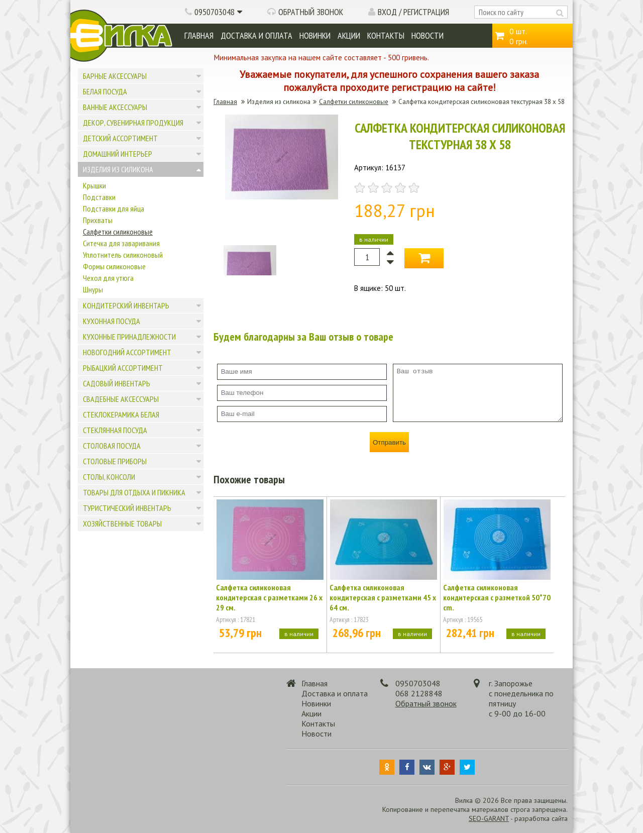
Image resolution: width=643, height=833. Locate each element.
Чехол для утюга (108, 278)
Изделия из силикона (118, 169)
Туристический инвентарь (127, 508)
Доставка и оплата (256, 35)
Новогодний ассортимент (127, 352)
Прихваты (98, 220)
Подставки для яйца (113, 208)
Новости (427, 35)
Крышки (94, 185)
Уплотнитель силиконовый (123, 255)
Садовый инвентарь (116, 383)
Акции (349, 35)
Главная (198, 35)
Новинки (315, 35)
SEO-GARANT (489, 818)
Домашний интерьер (117, 154)
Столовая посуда (112, 446)
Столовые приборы (115, 461)
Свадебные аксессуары (121, 399)
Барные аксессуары (115, 76)
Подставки (99, 197)
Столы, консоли (109, 477)
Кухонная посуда (111, 321)
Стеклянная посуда (115, 430)
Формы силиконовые (114, 266)
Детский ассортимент (120, 138)
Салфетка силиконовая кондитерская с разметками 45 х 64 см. (383, 597)
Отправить (389, 442)
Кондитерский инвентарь (126, 305)
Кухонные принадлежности (129, 337)
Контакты (385, 35)
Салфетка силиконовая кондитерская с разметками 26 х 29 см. (269, 597)
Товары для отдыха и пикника (134, 492)
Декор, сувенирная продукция (133, 123)
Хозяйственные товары (122, 523)
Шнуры (93, 289)
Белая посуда (105, 91)
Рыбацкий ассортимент (123, 368)
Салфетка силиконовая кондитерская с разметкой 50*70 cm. (497, 597)
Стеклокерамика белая (121, 414)
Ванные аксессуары (115, 107)
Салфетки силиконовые (118, 232)
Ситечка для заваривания (121, 243)
